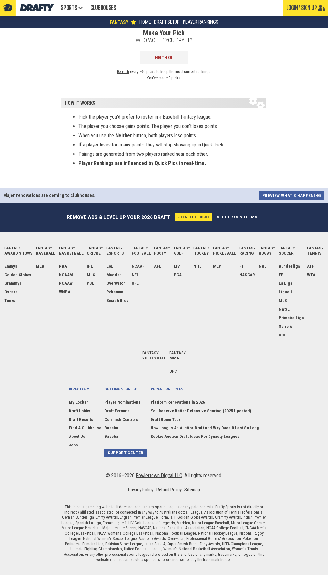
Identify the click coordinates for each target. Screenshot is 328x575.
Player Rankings (200, 22)
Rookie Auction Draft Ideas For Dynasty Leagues (195, 436)
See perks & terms (237, 216)
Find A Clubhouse (85, 427)
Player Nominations (122, 402)
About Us (77, 436)
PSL (90, 283)
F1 (241, 266)
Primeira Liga (291, 317)
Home (145, 22)
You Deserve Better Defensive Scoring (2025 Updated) (201, 410)
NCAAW (66, 283)
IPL (90, 266)
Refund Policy (169, 489)
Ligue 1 (285, 291)
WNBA (64, 291)
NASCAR (247, 274)
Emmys (10, 266)
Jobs (73, 444)
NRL (262, 266)
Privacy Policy (140, 489)
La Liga (285, 283)
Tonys (9, 300)
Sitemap (192, 489)
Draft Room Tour (165, 419)
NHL (197, 266)
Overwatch (116, 283)
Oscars (11, 291)
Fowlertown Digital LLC (159, 475)
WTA (311, 274)
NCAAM (66, 274)
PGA (178, 274)
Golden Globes (17, 274)
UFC (173, 371)
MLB (40, 266)
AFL (157, 266)
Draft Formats (117, 410)
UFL (135, 283)
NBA (63, 266)
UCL (282, 334)
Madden (114, 274)
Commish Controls (121, 419)
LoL (109, 266)
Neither (164, 57)
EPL (282, 274)
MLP (217, 266)
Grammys (12, 283)
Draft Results (81, 419)
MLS (283, 300)
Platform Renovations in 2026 (178, 402)
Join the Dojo (193, 216)
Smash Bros (117, 300)
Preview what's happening (291, 195)
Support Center (126, 452)
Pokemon (114, 291)
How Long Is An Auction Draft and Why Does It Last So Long (205, 427)
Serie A (285, 326)
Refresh (123, 71)
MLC (91, 274)
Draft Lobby (79, 410)
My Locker (78, 402)
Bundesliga (289, 266)
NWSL (284, 308)
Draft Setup (167, 22)
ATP (311, 266)
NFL (135, 274)
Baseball (112, 427)
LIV (177, 266)
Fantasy (18, 250)
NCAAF (138, 266)
